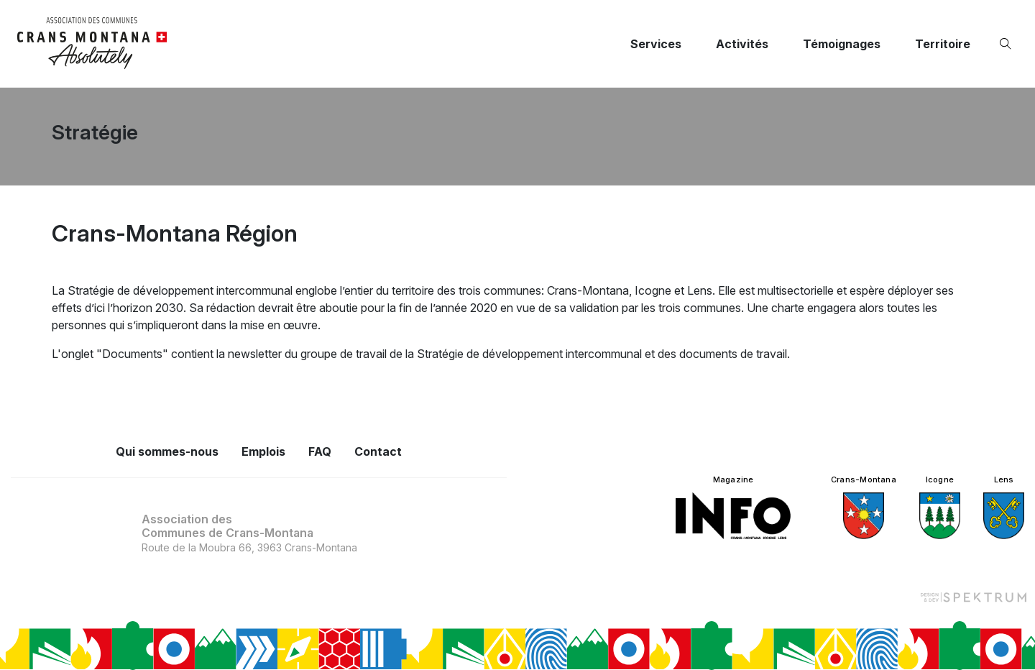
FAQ (319, 451)
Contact (378, 451)
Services (655, 44)
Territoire (942, 44)
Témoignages (841, 44)
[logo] (92, 43)
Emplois (263, 451)
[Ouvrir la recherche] (1008, 43)
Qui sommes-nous (167, 451)
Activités (742, 44)
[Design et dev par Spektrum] (973, 596)
